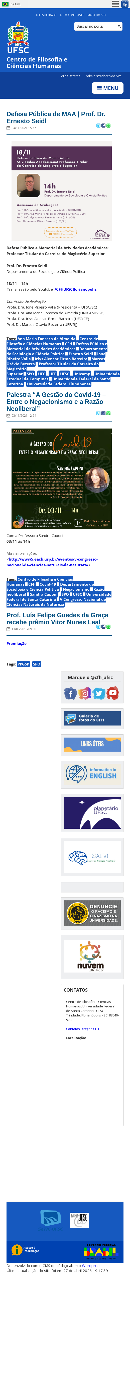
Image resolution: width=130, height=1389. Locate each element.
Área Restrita (71, 76)
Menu (107, 88)
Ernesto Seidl (81, 353)
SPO (30, 373)
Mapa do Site (96, 15)
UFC (41, 373)
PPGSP (23, 664)
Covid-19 (48, 584)
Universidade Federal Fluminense (59, 383)
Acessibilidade (46, 15)
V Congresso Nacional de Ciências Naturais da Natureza (56, 602)
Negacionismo (76, 589)
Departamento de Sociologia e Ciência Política (57, 351)
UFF (52, 373)
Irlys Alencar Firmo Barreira (61, 358)
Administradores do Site (104, 76)
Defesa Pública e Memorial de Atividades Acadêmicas (57, 346)
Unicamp (81, 373)
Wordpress (91, 1265)
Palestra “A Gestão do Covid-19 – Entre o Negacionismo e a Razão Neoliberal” (56, 401)
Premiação (17, 643)
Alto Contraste (72, 15)
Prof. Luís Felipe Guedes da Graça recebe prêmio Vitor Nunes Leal (57, 619)
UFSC (64, 373)
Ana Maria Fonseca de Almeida (46, 338)
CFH (68, 343)
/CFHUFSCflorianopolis (75, 289)
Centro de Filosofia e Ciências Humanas (52, 341)
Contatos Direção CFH (82, 1028)
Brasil (16, 4)
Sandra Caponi (44, 594)
